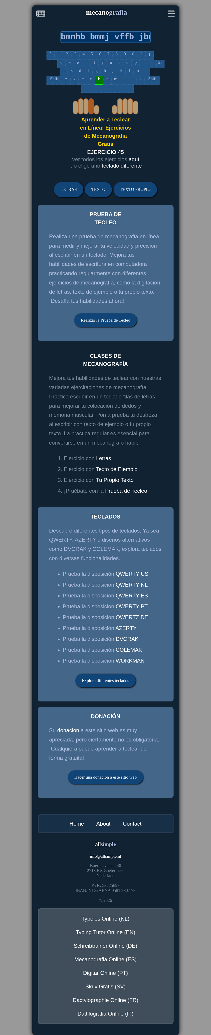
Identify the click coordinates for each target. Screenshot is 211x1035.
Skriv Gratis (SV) (105, 986)
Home (77, 824)
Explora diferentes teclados (105, 680)
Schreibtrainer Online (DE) (105, 946)
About (103, 824)
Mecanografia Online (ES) (105, 959)
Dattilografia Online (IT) (105, 1014)
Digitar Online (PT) (105, 973)
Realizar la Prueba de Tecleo (105, 320)
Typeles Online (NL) (105, 919)
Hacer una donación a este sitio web (105, 777)
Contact (132, 824)
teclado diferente (122, 166)
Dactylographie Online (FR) (105, 1000)
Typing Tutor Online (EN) (105, 932)
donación (68, 730)
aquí (134, 159)
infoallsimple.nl (105, 856)
